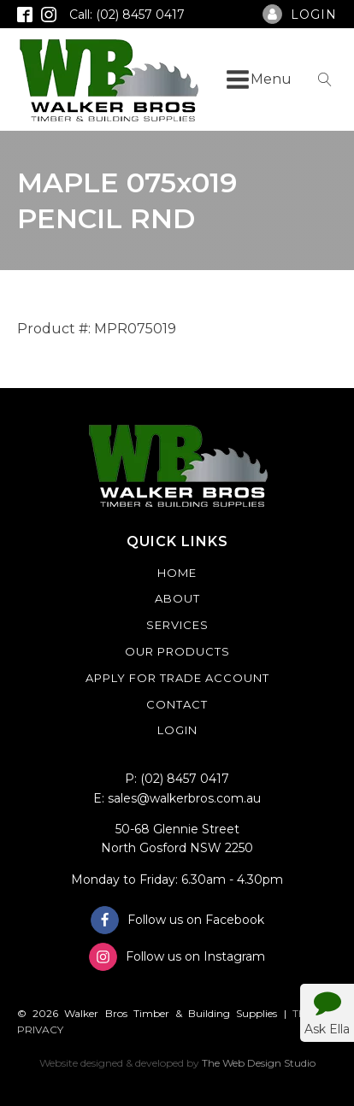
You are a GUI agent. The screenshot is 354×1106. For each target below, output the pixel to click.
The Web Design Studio (259, 1062)
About (177, 598)
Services (177, 625)
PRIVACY (40, 1029)
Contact (177, 704)
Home (177, 572)
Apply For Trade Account (177, 678)
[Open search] (325, 79)
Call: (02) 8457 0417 (127, 15)
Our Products (177, 651)
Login (177, 730)
